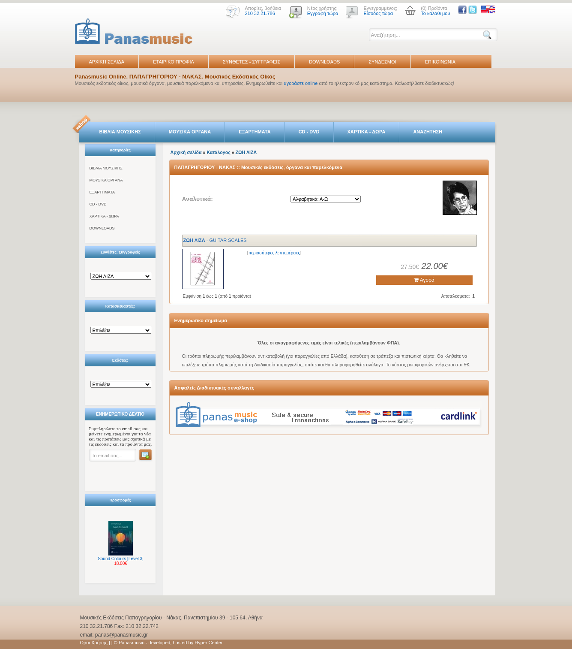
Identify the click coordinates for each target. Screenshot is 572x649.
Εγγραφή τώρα (322, 13)
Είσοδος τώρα (378, 13)
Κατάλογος (218, 152)
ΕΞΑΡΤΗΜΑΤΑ (254, 131)
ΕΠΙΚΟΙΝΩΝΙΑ (440, 61)
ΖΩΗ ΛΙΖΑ (246, 152)
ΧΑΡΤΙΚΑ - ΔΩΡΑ (366, 131)
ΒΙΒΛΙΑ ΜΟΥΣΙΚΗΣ (120, 131)
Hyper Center (208, 642)
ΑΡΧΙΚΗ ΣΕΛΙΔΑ (107, 61)
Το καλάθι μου (435, 13)
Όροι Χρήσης (94, 642)
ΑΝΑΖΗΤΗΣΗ (427, 131)
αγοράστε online (300, 83)
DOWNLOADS (324, 61)
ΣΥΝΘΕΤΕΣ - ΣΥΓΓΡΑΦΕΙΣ (251, 61)
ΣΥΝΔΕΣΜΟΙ (382, 61)
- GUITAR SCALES (215, 240)
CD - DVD (309, 131)
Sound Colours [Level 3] (121, 558)
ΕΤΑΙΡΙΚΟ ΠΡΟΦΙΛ (173, 61)
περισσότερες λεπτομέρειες (274, 253)
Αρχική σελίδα (186, 152)
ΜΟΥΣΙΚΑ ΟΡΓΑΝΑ (190, 131)
